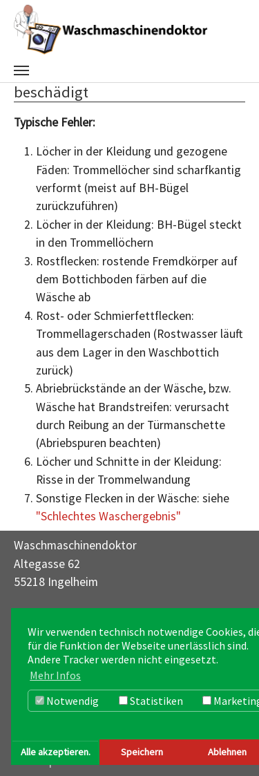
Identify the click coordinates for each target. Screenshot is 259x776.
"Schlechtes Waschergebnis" (108, 516)
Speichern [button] (142, 752)
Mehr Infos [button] (55, 675)
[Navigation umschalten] (21, 70)
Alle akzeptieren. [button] (55, 752)
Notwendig (67, 701)
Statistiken (151, 701)
